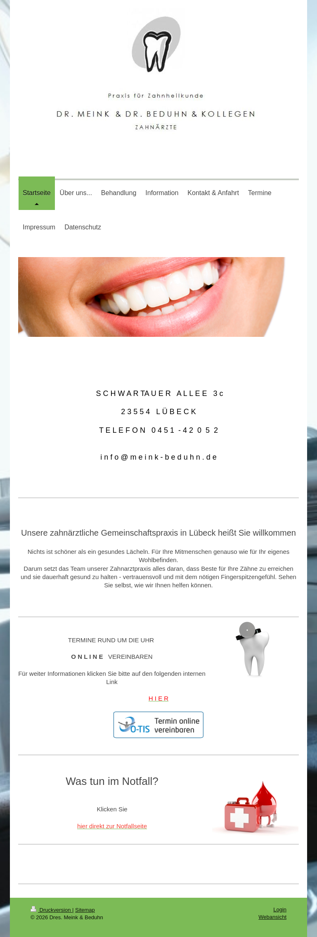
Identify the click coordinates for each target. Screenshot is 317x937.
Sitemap (85, 910)
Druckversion (51, 910)
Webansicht (272, 917)
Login (279, 909)
